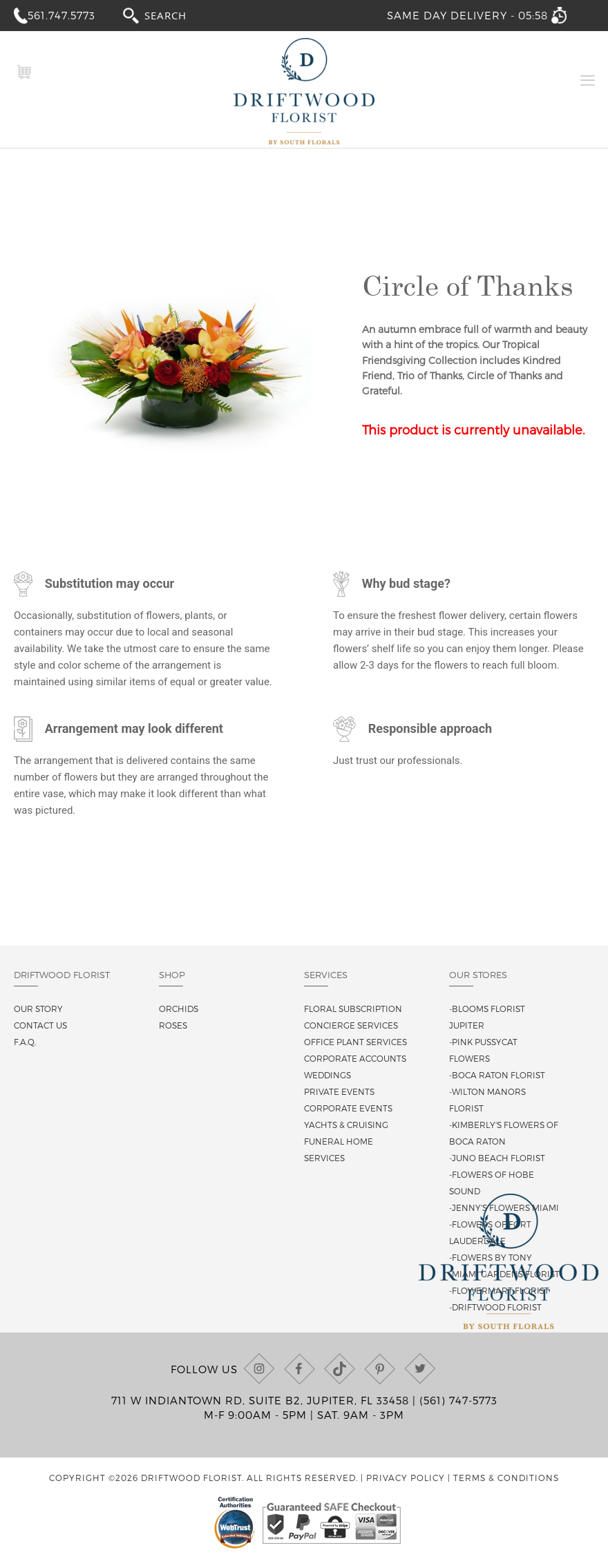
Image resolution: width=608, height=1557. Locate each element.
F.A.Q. (25, 1042)
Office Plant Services (355, 1042)
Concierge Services (351, 1025)
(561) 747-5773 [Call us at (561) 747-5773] (458, 1400)
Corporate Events (348, 1108)
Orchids (178, 1008)
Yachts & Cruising (346, 1124)
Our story (38, 1008)
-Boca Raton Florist (497, 1075)
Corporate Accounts (355, 1058)
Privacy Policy (405, 1477)
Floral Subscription (353, 1008)
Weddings (327, 1075)
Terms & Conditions (506, 1477)
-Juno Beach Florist (497, 1158)
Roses (173, 1025)
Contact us (40, 1025)
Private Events (339, 1091)
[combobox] (178, 14)
